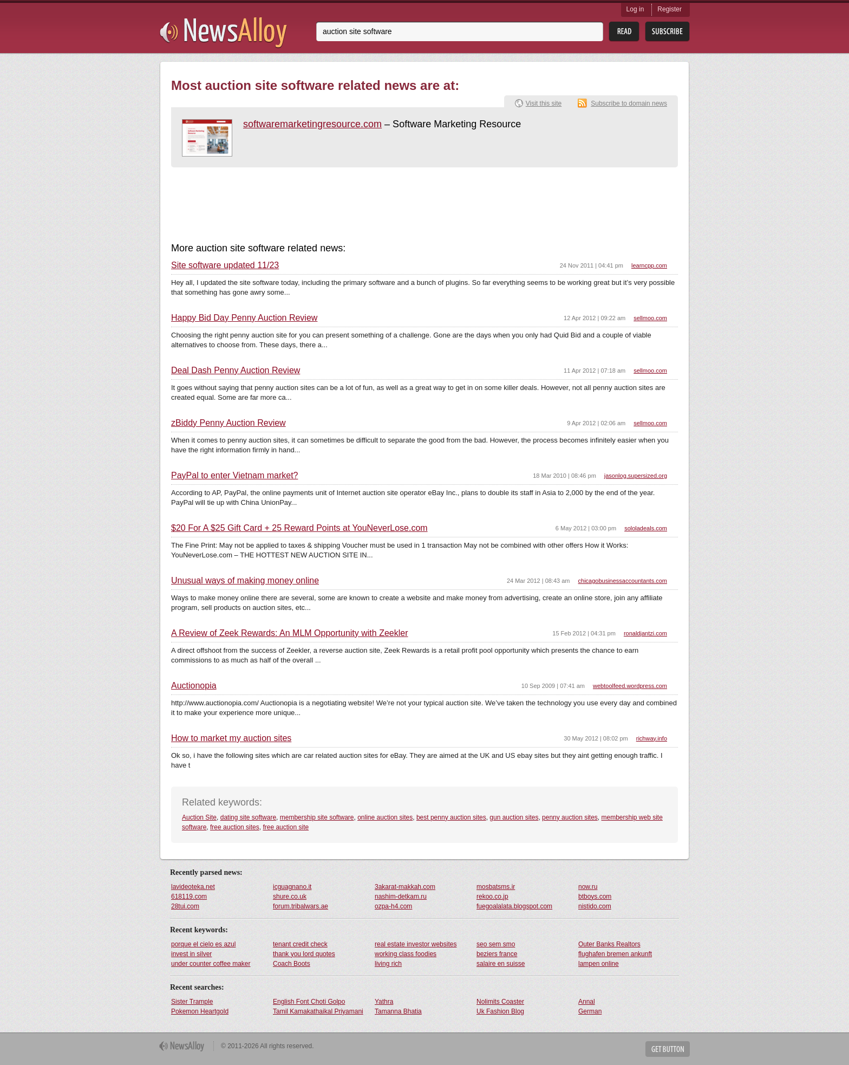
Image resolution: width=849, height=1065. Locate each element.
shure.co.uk (289, 896)
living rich (388, 963)
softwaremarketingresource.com (312, 124)
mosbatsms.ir (495, 887)
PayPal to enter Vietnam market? (234, 475)
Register (669, 9)
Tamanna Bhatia (398, 1011)
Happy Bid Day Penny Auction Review (244, 318)
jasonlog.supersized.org (635, 475)
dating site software (248, 817)
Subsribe (667, 32)
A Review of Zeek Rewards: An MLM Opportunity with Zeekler (289, 633)
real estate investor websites (415, 944)
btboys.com (594, 896)
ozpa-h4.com (393, 906)
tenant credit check (300, 944)
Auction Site (199, 817)
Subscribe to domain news (629, 103)
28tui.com (185, 906)
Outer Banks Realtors (609, 944)
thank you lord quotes (304, 954)
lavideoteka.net (193, 887)
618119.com (189, 896)
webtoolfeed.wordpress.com (630, 686)
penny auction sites (570, 817)
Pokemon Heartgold (199, 1011)
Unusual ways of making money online (245, 580)
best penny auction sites (451, 817)
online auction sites (385, 817)
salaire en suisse (500, 963)
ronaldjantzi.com (645, 633)
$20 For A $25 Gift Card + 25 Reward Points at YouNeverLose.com (299, 528)
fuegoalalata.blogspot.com (514, 906)
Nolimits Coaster (500, 1001)
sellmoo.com (650, 318)
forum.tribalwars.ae (300, 906)
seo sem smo (495, 944)
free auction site (286, 827)
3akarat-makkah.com (405, 887)
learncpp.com (649, 265)
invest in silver (191, 954)
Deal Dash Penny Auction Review (235, 370)
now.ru (587, 887)
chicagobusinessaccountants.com (622, 580)
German (590, 1011)
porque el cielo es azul (203, 944)
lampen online (598, 963)
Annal (586, 1001)
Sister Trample (192, 1001)
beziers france (496, 954)
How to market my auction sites (231, 738)
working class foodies (405, 954)
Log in (635, 9)
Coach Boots (291, 963)
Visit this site (543, 103)
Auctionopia (194, 685)
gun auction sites (513, 817)
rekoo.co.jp (492, 896)
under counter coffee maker (211, 963)
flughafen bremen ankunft (615, 954)
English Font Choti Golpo (309, 1001)
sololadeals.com (645, 528)
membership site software (317, 817)
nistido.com (594, 906)
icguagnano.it (292, 887)
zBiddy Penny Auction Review (228, 423)
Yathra (384, 1001)
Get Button (667, 1049)
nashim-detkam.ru (401, 896)
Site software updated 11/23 (225, 265)
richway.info (651, 738)
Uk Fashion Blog (500, 1011)
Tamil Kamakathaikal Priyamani (318, 1011)
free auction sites (234, 827)
